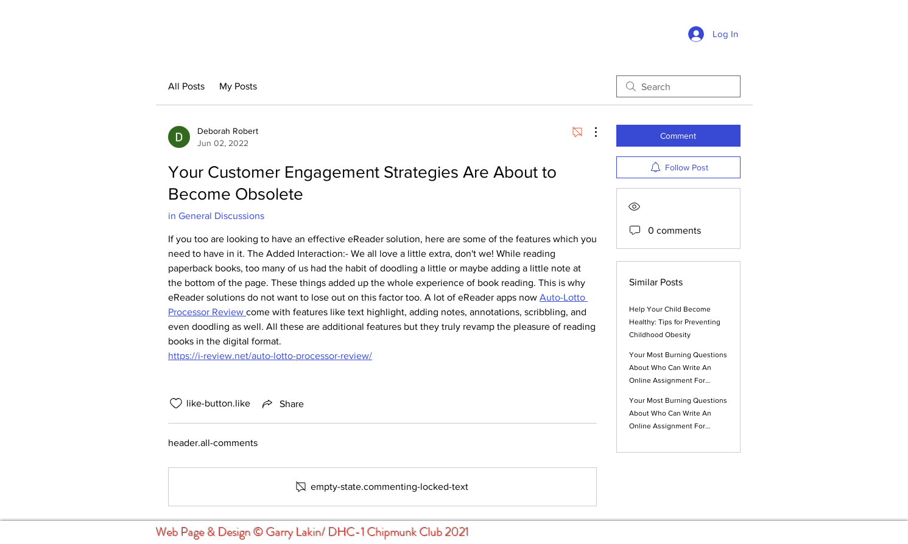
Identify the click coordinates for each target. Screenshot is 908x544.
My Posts (238, 86)
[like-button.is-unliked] (176, 403)
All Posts (186, 86)
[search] (678, 86)
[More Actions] (589, 132)
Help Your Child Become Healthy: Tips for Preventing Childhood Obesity (674, 322)
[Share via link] (282, 403)
